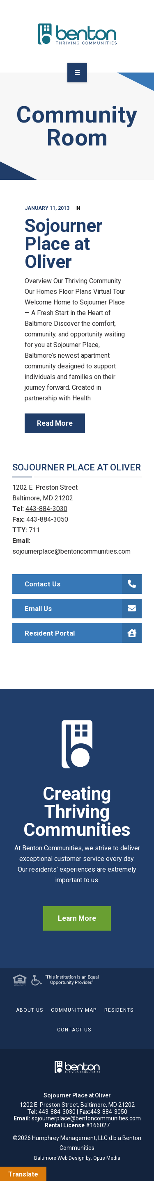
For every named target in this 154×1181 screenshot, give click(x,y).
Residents (118, 1010)
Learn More (77, 918)
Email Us (83, 608)
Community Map (74, 1010)
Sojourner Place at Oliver (64, 244)
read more (55, 423)
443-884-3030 (46, 509)
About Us (29, 1010)
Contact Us (83, 584)
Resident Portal (83, 633)
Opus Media (106, 1158)
